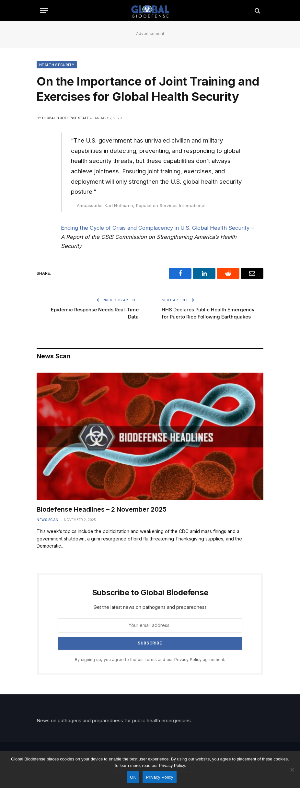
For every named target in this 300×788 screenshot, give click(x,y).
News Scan (48, 520)
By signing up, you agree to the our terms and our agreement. (150, 659)
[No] (292, 769)
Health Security (56, 65)
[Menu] (44, 10)
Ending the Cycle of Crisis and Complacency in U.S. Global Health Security (155, 228)
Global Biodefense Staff (65, 118)
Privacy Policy (188, 659)
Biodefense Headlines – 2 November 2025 (102, 509)
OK (133, 777)
